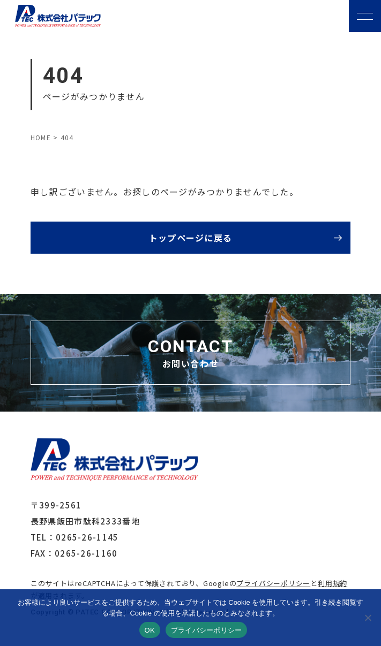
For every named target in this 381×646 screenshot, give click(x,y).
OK (150, 630)
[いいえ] (367, 617)
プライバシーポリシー (273, 583)
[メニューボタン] (365, 16)
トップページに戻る (191, 237)
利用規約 (332, 583)
